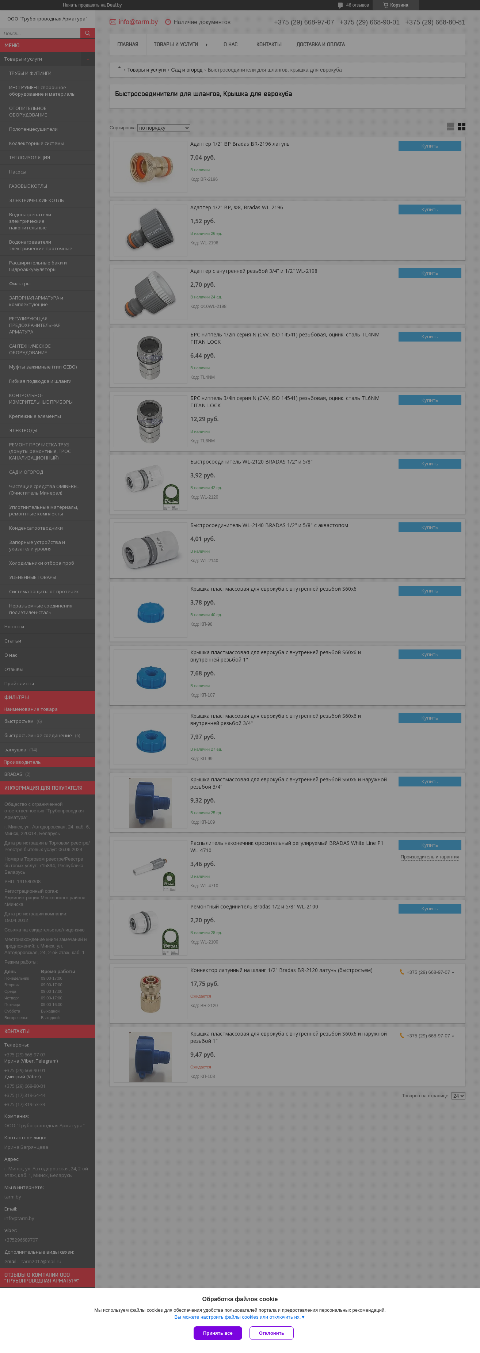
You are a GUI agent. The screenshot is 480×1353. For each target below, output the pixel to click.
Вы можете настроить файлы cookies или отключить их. (237, 1317)
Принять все (218, 1333)
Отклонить (271, 1333)
